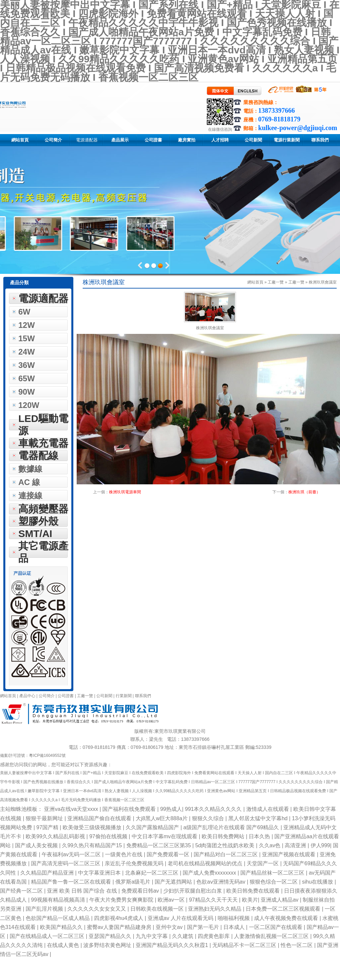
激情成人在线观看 (268, 809)
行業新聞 (124, 695)
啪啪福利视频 (234, 918)
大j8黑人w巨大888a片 (162, 818)
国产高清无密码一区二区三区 (66, 863)
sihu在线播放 (318, 882)
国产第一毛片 (203, 927)
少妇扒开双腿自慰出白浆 (193, 891)
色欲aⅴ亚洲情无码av (221, 882)
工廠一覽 (296, 282)
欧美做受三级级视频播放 (93, 827)
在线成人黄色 (63, 945)
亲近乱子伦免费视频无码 (135, 863)
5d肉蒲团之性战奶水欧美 (225, 845)
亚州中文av (170, 927)
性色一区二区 (297, 945)
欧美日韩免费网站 (224, 836)
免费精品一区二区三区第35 (159, 845)
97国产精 (48, 827)
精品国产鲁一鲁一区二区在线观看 (71, 882)
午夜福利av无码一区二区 (72, 854)
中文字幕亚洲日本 (100, 873)
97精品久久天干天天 (214, 900)
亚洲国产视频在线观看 (289, 854)
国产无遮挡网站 (174, 882)
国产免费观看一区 (169, 854)
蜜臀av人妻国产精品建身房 (120, 927)
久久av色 (270, 845)
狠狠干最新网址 (45, 818)
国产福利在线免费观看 (129, 809)
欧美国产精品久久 (62, 927)
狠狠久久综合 (208, 818)
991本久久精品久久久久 (214, 809)
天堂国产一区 (263, 863)
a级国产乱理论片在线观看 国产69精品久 (232, 827)
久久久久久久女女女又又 (97, 909)
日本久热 (260, 836)
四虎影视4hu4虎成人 (119, 918)
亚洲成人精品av (280, 900)
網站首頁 (8, 695)
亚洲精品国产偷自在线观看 (100, 818)
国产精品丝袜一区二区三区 (273, 873)
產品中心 (27, 695)
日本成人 (234, 927)
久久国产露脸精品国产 (153, 827)
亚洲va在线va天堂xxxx (71, 809)
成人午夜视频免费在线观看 (286, 918)
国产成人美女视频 (37, 845)
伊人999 (320, 845)
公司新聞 (104, 695)
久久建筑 (183, 936)
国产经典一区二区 (22, 891)
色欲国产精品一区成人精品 (58, 918)
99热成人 (171, 809)
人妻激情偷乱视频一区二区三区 (272, 936)
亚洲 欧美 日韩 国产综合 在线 (82, 891)
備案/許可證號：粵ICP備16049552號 (33, 755)
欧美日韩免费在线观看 (253, 891)
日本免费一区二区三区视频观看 (284, 909)
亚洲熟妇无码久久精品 (215, 909)
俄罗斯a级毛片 (133, 882)
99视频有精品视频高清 (58, 900)
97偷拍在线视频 (109, 836)
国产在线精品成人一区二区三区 (48, 936)
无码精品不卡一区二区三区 (245, 945)
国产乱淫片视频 (45, 909)
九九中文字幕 (152, 936)
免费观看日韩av (140, 891)
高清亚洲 (296, 845)
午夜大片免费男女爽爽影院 (122, 900)
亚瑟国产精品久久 (111, 936)
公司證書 (66, 695)
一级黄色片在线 (124, 854)
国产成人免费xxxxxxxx (210, 873)
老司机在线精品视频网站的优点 (206, 863)
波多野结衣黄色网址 (108, 945)
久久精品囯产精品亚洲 (47, 873)
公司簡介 (47, 695)
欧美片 (250, 900)
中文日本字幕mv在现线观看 (165, 836)
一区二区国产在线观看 (276, 927)
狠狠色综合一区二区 (274, 882)
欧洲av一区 (172, 900)
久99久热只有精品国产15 (92, 845)
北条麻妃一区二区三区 (152, 873)
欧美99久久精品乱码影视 (56, 836)
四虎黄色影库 (214, 936)
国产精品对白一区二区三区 (226, 854)
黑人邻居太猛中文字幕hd (258, 818)
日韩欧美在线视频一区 (157, 909)
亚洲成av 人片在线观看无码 (181, 918)
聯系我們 (143, 695)
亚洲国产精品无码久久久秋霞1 (172, 945)
